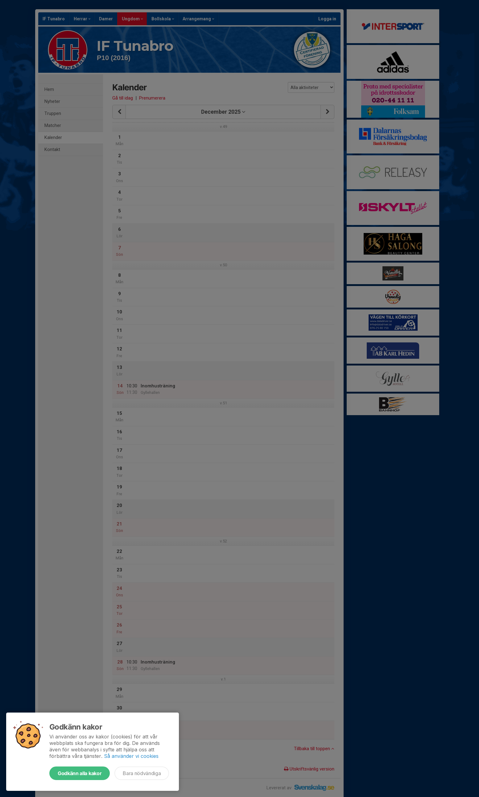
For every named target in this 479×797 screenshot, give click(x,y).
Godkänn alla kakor (79, 773)
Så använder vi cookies (131, 756)
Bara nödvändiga (142, 773)
